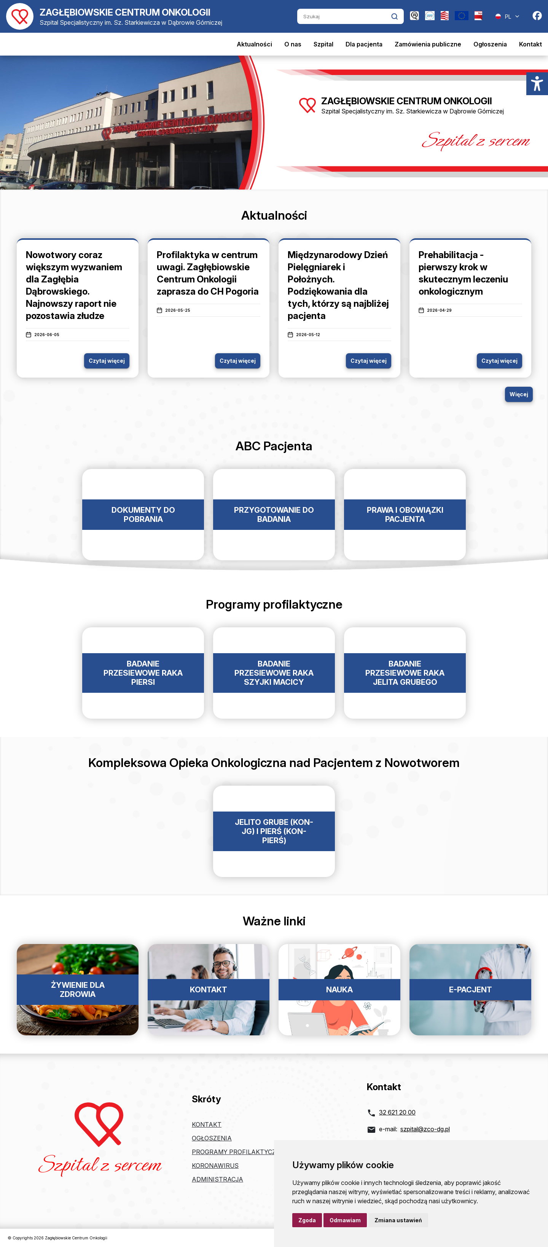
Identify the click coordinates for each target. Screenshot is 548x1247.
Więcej (519, 394)
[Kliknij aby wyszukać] (394, 16)
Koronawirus (215, 1165)
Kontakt (530, 44)
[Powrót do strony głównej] (114, 16)
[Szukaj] (344, 16)
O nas (292, 44)
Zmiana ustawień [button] (398, 1220)
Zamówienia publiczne (428, 44)
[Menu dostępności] (537, 83)
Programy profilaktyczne (238, 1152)
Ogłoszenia (490, 44)
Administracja (217, 1179)
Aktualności (254, 44)
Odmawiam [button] (345, 1220)
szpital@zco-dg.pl (425, 1129)
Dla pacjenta (364, 44)
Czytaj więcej (107, 360)
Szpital (323, 44)
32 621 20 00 (397, 1112)
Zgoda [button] (307, 1220)
